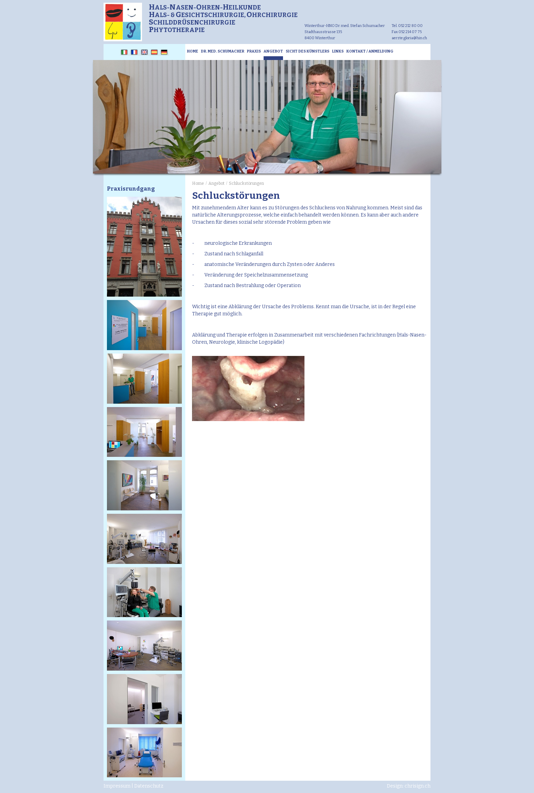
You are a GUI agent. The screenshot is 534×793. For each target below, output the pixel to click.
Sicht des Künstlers (307, 51)
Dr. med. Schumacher (222, 51)
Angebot (273, 51)
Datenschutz (148, 786)
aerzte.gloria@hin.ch (409, 38)
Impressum (117, 786)
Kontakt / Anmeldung (369, 51)
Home (192, 51)
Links (338, 51)
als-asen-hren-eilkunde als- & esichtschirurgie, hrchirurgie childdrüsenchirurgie (223, 19)
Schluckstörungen (246, 183)
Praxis (254, 51)
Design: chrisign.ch (408, 786)
